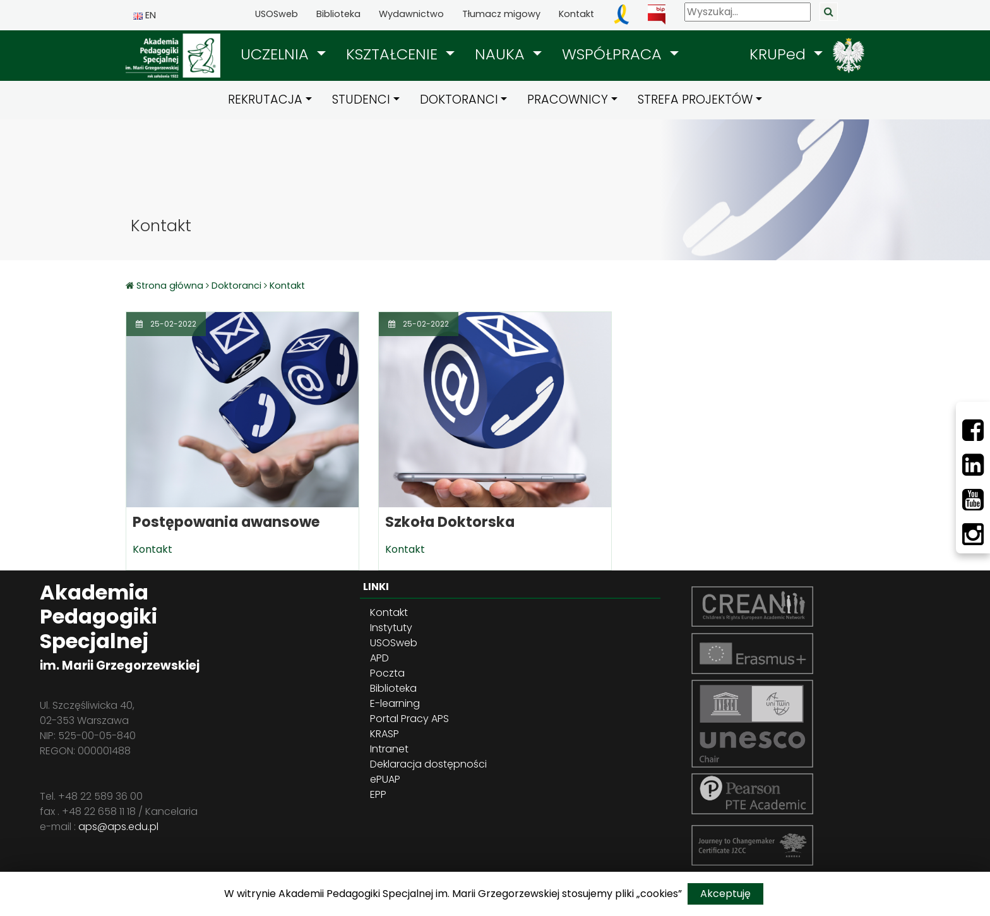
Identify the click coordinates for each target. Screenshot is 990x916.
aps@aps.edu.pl (118, 826)
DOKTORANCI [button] (459, 99)
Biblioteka (338, 14)
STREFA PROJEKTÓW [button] (695, 99)
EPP (378, 794)
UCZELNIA (277, 54)
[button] (283, 54)
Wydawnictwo (411, 14)
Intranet (389, 749)
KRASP (384, 733)
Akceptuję (725, 893)
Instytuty (391, 627)
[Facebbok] (973, 430)
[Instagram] (973, 534)
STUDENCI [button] (361, 99)
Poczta (387, 673)
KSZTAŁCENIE (394, 54)
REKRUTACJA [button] (265, 99)
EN (144, 15)
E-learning (395, 703)
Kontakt (576, 14)
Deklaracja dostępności (428, 764)
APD (379, 658)
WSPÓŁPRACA (614, 54)
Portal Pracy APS (409, 718)
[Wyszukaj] (747, 12)
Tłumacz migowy (501, 14)
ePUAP (385, 779)
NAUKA (502, 54)
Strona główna (171, 285)
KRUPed (779, 54)
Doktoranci (236, 285)
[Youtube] (973, 499)
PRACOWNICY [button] (567, 99)
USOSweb (276, 14)
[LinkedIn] (973, 465)
